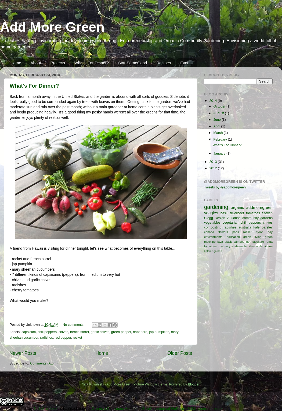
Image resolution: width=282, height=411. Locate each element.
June (218, 119)
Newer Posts (22, 353)
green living (252, 236)
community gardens (257, 218)
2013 (213, 162)
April (217, 126)
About (36, 62)
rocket (77, 337)
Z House (234, 218)
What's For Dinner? (91, 62)
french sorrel (79, 332)
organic (237, 207)
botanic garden (213, 251)
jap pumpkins (159, 332)
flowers (223, 232)
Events (186, 62)
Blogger (194, 384)
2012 (213, 168)
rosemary (224, 246)
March (219, 133)
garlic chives (100, 332)
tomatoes (253, 213)
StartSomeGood (132, 62)
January (220, 153)
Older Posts (179, 353)
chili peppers (47, 332)
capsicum (28, 332)
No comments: (74, 325)
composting (212, 227)
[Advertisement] (239, 295)
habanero (140, 332)
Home (15, 62)
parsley (267, 227)
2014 (213, 101)
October (220, 106)
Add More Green (52, 27)
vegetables (212, 222)
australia (244, 227)
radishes (46, 337)
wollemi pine (264, 246)
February (221, 139)
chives (63, 332)
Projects (57, 62)
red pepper (63, 337)
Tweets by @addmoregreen (225, 187)
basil (223, 213)
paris (235, 232)
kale (256, 227)
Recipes (163, 62)
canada (209, 232)
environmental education (222, 236)
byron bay (264, 232)
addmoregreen (259, 207)
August (219, 113)
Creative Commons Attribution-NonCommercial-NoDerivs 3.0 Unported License (157, 408)
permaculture (255, 241)
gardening (216, 207)
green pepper (121, 332)
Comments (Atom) (43, 363)
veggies (211, 212)
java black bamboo (230, 241)
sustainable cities (243, 246)
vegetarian (230, 222)
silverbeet (236, 213)
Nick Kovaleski (46, 408)
